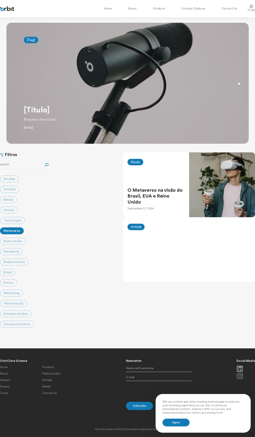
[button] (239, 84)
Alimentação (13, 303)
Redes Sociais (14, 262)
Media (8, 199)
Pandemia (11, 251)
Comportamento (16, 324)
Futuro (8, 282)
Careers (5, 380)
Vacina (8, 210)
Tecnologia (12, 220)
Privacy (4, 386)
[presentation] (159, 391)
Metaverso (11, 231)
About (132, 8)
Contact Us (229, 8)
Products (159, 8)
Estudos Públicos (193, 8)
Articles (9, 189)
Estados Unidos (15, 314)
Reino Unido (12, 241)
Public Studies (51, 373)
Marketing (11, 293)
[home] (7, 8)
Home (108, 8)
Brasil (7, 272)
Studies (9, 179)
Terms (4, 393)
